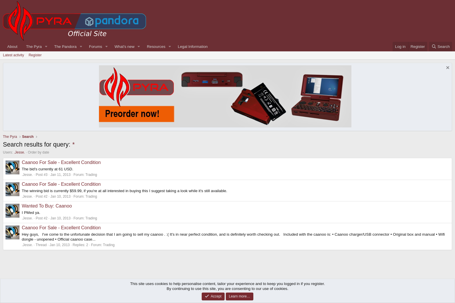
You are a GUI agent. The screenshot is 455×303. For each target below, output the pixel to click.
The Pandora (65, 46)
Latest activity (13, 55)
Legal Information (193, 46)
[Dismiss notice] (447, 68)
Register (35, 55)
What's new (124, 46)
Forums (95, 46)
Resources (156, 46)
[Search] (440, 46)
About (12, 46)
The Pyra (34, 46)
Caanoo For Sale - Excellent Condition (61, 162)
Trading (91, 175)
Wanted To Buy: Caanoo (47, 205)
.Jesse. (19, 152)
